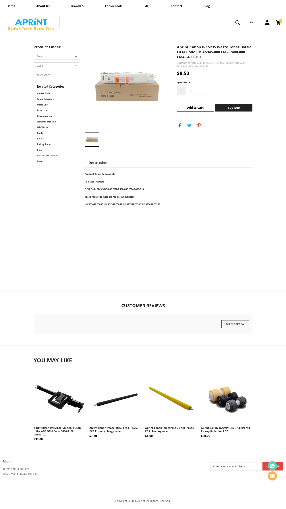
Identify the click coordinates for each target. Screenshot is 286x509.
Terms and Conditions (16, 468)
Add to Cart (195, 108)
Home (11, 6)
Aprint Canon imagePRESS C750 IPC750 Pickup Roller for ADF (225, 429)
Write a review (235, 324)
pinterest (199, 125)
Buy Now (234, 108)
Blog (206, 6)
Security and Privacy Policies (20, 473)
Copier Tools (113, 6)
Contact (176, 6)
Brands (76, 6)
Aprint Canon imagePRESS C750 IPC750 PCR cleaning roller (169, 429)
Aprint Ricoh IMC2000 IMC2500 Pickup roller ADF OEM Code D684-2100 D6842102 (58, 431)
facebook (179, 125)
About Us (43, 6)
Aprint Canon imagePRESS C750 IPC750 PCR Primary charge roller (113, 429)
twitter (189, 125)
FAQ (147, 6)
